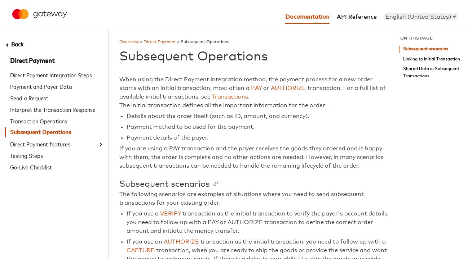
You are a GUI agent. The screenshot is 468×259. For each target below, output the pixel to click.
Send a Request (29, 98)
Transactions (230, 97)
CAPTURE (141, 250)
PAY (256, 88)
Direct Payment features (40, 144)
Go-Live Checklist (31, 167)
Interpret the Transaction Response (53, 109)
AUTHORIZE (288, 88)
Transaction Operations (38, 121)
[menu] (420, 16)
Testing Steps (26, 155)
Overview (129, 42)
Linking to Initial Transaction (431, 59)
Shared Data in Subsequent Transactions (431, 72)
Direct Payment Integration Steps (51, 75)
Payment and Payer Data (41, 86)
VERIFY (170, 214)
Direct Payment (32, 61)
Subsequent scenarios (425, 49)
